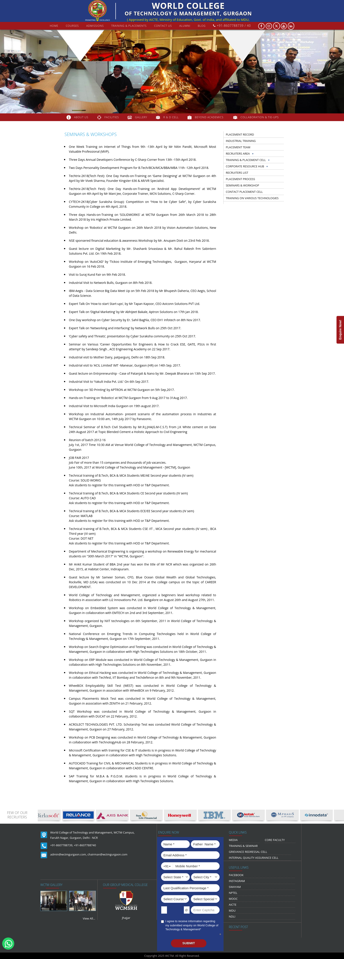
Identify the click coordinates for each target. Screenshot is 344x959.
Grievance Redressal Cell (248, 852)
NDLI (232, 916)
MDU (232, 910)
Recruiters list (237, 173)
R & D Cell (171, 117)
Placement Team (238, 147)
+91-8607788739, (61, 845)
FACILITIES (111, 117)
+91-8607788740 (85, 845)
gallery (141, 117)
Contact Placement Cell (244, 192)
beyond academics (209, 117)
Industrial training (241, 141)
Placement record (240, 134)
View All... (89, 918)
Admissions (95, 26)
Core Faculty (275, 840)
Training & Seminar (243, 846)
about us (81, 117)
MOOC (233, 899)
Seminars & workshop (242, 185)
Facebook (236, 875)
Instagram (237, 881)
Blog (202, 26)
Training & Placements (129, 26)
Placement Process (240, 179)
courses (72, 26)
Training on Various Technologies (252, 198)
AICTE (232, 905)
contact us (163, 26)
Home (54, 26)
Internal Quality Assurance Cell (253, 858)
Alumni (184, 26)
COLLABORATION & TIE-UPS (260, 117)
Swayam (235, 887)
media (233, 840)
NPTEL (233, 893)
